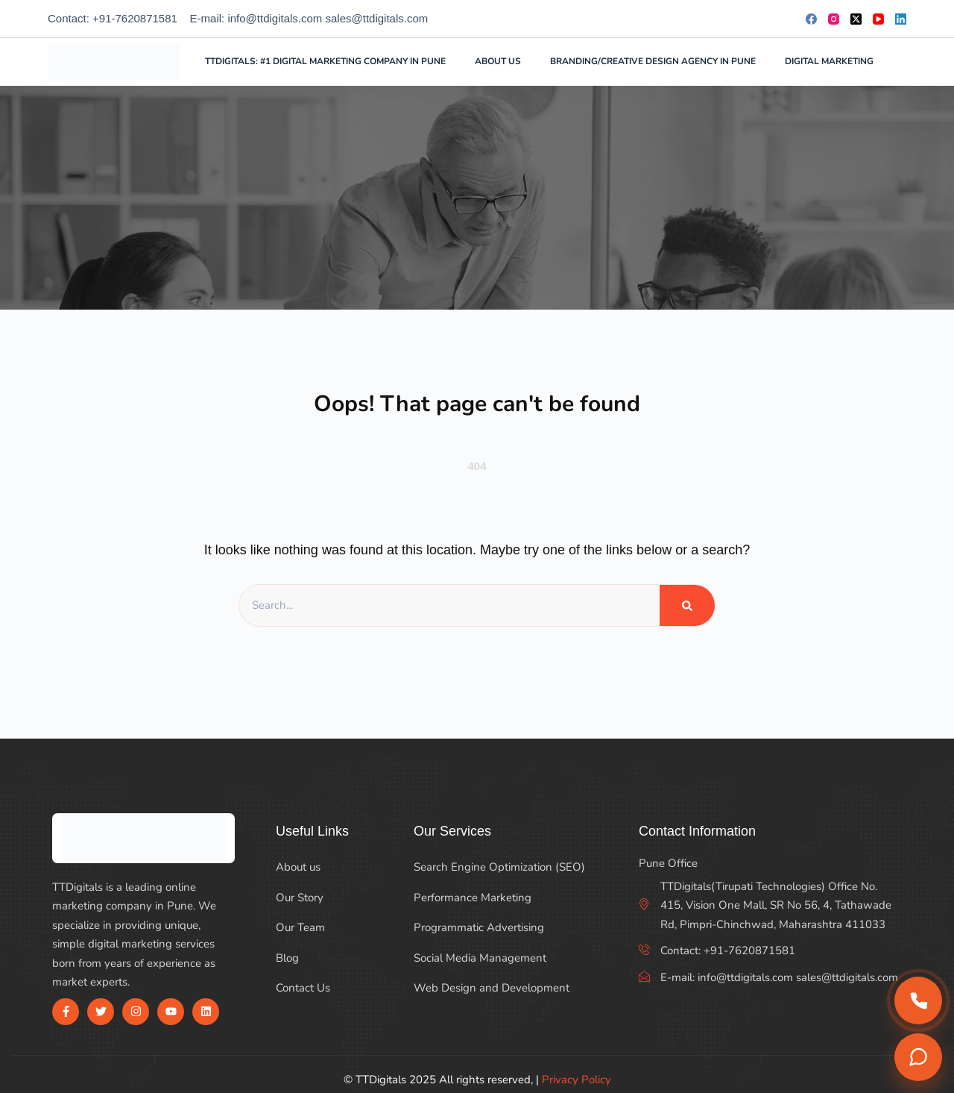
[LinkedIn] (900, 19)
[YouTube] (878, 19)
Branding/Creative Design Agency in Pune (653, 61)
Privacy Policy (576, 1079)
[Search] (900, 62)
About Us (498, 61)
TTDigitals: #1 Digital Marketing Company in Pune (325, 61)
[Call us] (918, 1000)
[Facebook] (811, 19)
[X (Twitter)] (856, 19)
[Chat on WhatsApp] (918, 1057)
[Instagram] (833, 19)
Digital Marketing (839, 62)
